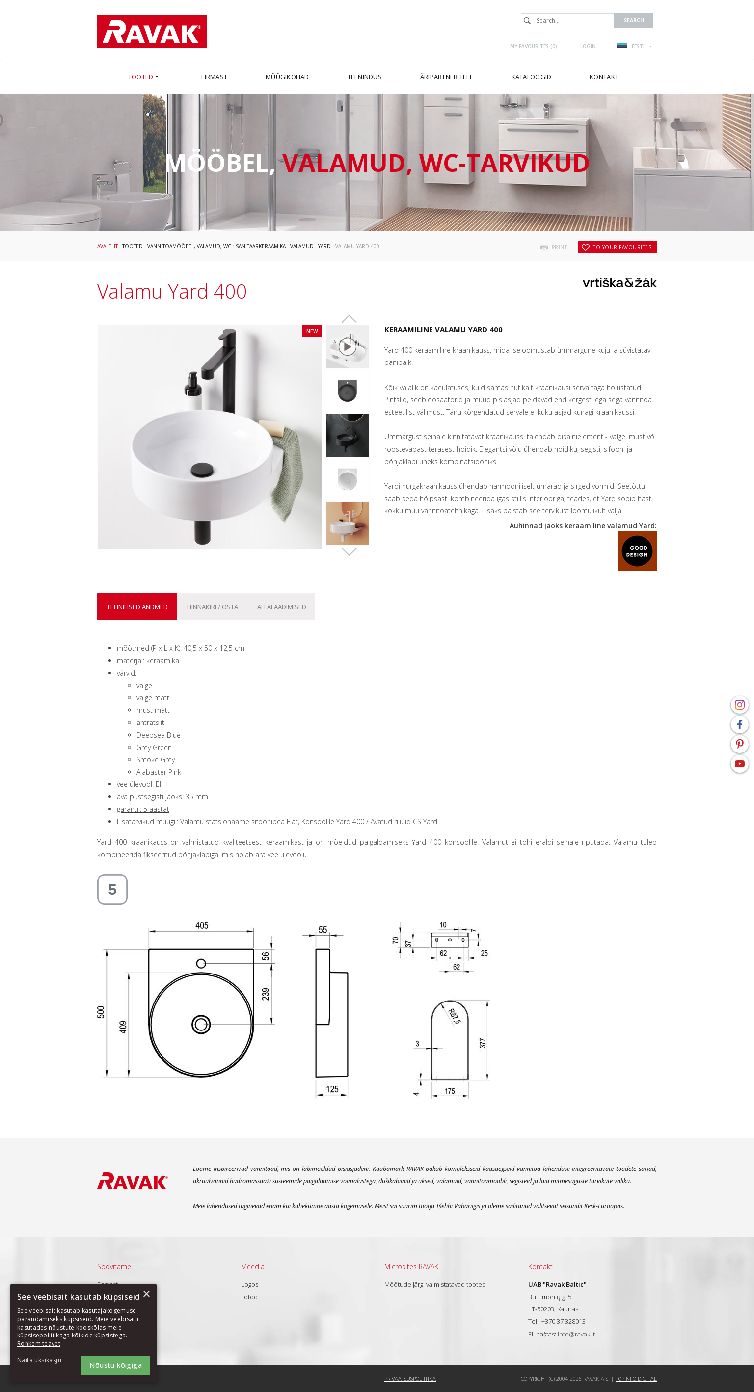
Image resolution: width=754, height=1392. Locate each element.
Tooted (132, 246)
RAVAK (152, 31)
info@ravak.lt (576, 1334)
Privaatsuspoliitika (410, 1378)
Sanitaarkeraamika (261, 246)
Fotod (249, 1296)
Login (588, 46)
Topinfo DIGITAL (636, 1378)
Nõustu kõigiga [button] (115, 1365)
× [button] (146, 1294)
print (559, 247)
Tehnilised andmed (137, 606)
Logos (249, 1284)
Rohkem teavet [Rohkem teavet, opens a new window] (38, 1343)
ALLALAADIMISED (281, 606)
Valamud (302, 246)
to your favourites (622, 247)
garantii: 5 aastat (143, 809)
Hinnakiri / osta (212, 606)
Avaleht (107, 246)
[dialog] (83, 1333)
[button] (44, 1360)
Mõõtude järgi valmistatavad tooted (435, 1284)
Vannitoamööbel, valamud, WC (189, 246)
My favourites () (533, 46)
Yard (324, 246)
